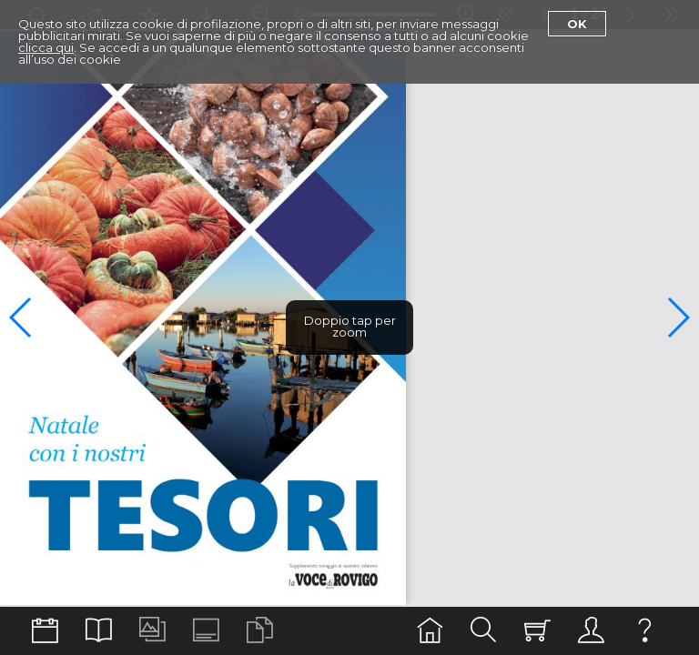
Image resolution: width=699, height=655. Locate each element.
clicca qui (46, 47)
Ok (577, 23)
